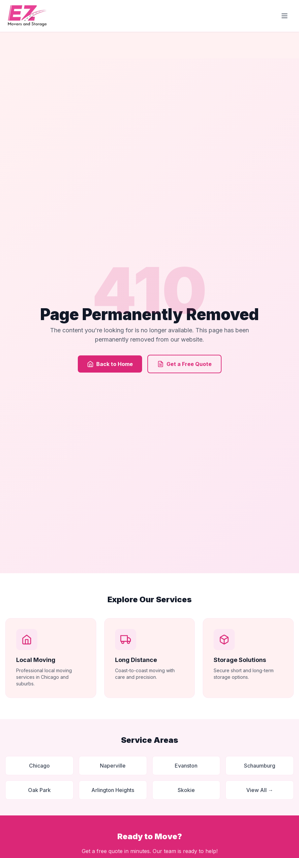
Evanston (186, 765)
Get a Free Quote (184, 364)
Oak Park (39, 790)
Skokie (186, 790)
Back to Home (110, 364)
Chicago (39, 765)
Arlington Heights (112, 790)
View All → (259, 790)
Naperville (113, 765)
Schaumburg (259, 765)
